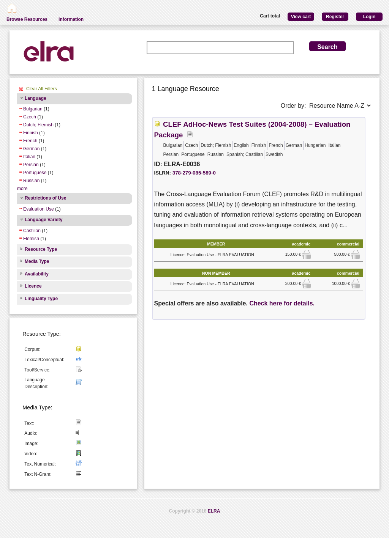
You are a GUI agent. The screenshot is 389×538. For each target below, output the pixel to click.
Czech (29, 117)
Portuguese (34, 172)
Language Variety (43, 219)
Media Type (37, 261)
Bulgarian (33, 109)
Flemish (31, 238)
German (31, 148)
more (22, 188)
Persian (31, 164)
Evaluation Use (38, 209)
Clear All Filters (41, 88)
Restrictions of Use (45, 198)
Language (35, 98)
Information (71, 19)
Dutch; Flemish (38, 124)
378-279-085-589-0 (194, 173)
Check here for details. (282, 303)
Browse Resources (26, 19)
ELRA (214, 511)
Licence (33, 286)
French (30, 140)
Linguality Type (41, 298)
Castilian (32, 230)
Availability (37, 274)
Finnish (30, 132)
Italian (29, 156)
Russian (31, 180)
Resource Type (41, 249)
